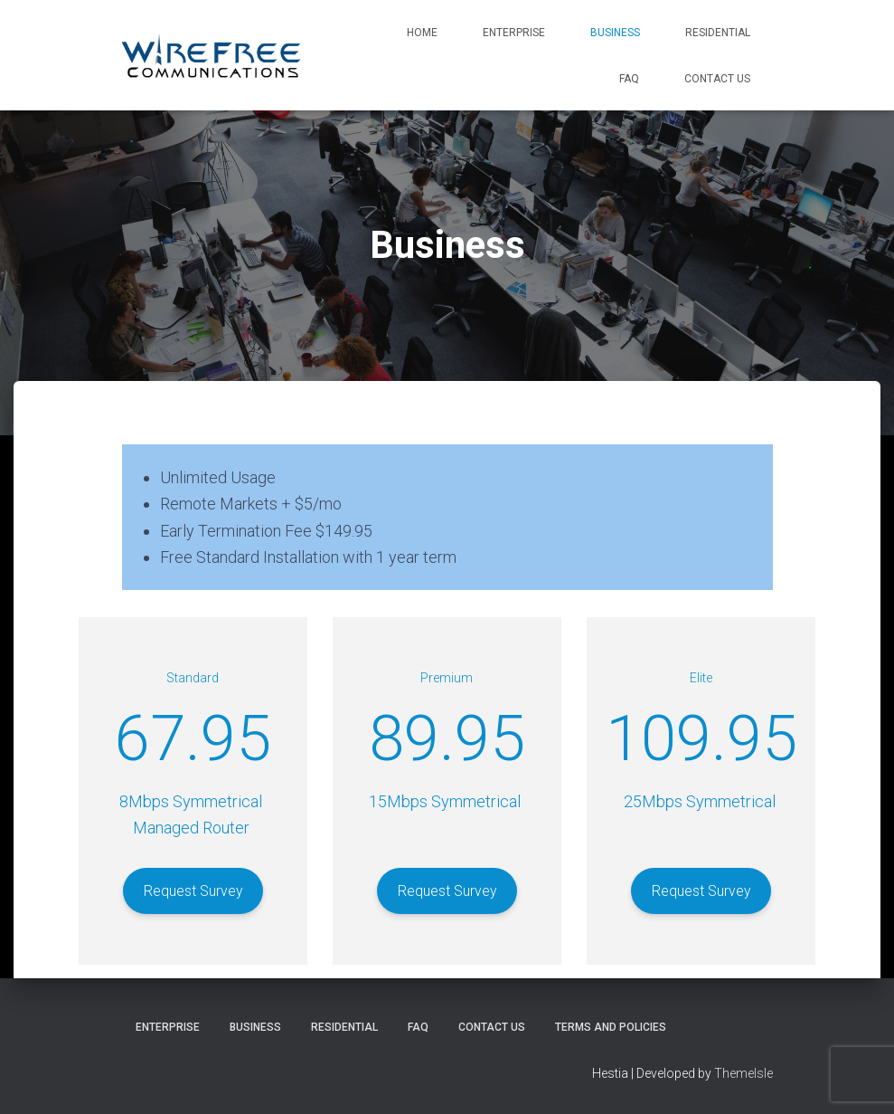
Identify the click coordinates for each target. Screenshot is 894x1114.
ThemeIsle (743, 1073)
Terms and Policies (610, 1027)
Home (422, 32)
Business (615, 32)
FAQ (629, 78)
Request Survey (193, 891)
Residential (717, 32)
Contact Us (717, 78)
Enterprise (514, 32)
